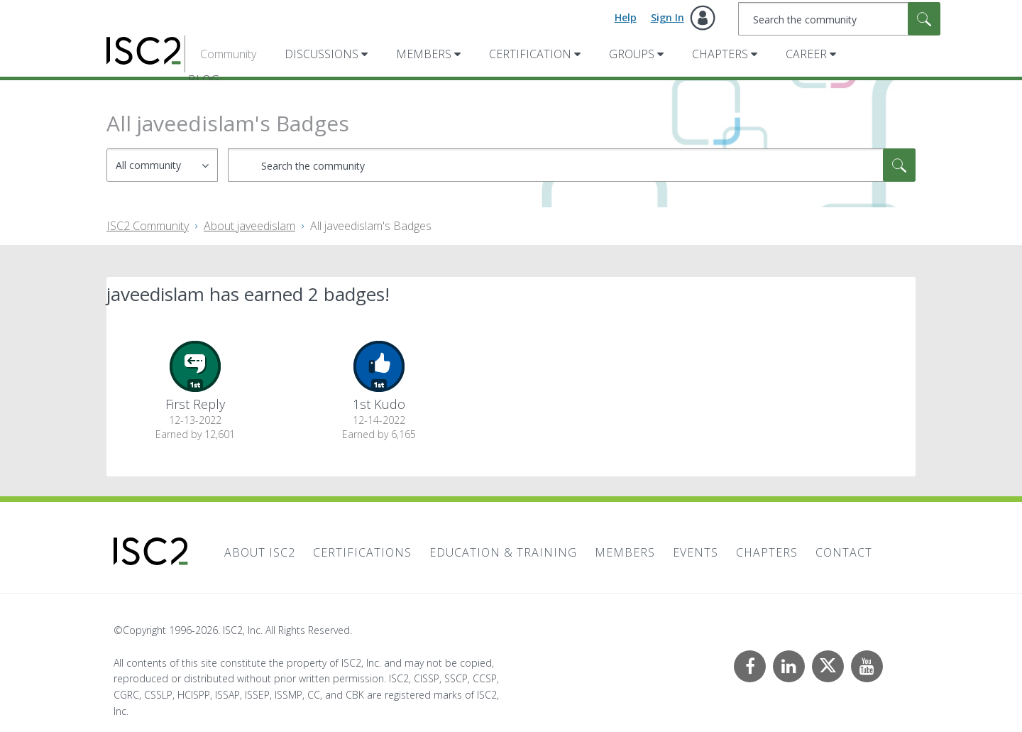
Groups (631, 54)
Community (228, 54)
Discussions (321, 54)
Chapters (720, 54)
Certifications (362, 552)
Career (806, 54)
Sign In (667, 17)
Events (695, 552)
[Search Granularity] (162, 165)
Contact (843, 552)
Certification (530, 54)
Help (626, 17)
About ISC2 (259, 552)
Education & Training (503, 552)
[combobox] (839, 18)
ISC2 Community (147, 226)
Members (423, 54)
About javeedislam (249, 226)
